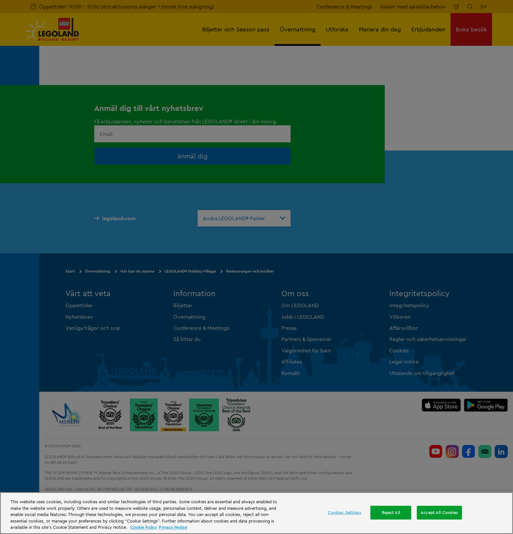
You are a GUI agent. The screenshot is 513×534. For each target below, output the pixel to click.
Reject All (391, 512)
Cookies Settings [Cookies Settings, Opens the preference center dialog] (344, 512)
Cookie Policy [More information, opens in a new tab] (143, 527)
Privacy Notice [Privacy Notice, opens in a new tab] (173, 527)
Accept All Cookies (439, 512)
